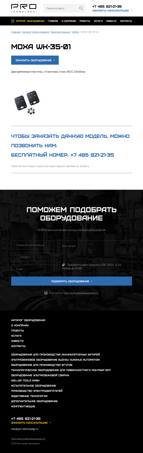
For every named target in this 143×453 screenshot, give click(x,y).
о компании (69, 21)
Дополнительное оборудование (34, 401)
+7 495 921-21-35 (107, 6)
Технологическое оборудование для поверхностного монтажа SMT (61, 370)
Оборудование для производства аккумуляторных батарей (55, 354)
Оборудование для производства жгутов (41, 364)
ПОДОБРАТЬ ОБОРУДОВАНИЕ (71, 281)
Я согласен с (74, 292)
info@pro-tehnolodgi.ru (24, 429)
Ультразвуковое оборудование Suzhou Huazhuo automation (55, 359)
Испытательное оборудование (33, 385)
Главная (15, 32)
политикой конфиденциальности (81, 292)
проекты (84, 21)
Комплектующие (60, 32)
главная (53, 21)
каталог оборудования (30, 21)
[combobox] (15, 257)
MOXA (75, 32)
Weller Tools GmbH (25, 380)
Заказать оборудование (35, 60)
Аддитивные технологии (29, 396)
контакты (126, 21)
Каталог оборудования (35, 32)
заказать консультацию (110, 10)
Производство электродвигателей (36, 390)
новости (111, 21)
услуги (98, 21)
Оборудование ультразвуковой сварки (40, 375)
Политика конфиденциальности (28, 438)
